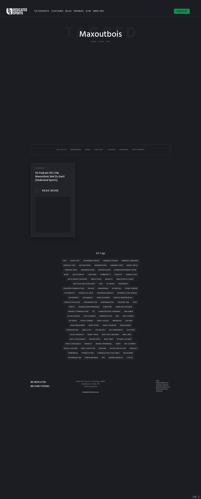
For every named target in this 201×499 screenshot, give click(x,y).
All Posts (61, 149)
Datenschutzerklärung (163, 387)
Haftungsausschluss (162, 389)
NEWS (88, 149)
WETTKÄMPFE (138, 149)
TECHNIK (111, 149)
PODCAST (99, 149)
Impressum (159, 391)
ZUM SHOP (182, 11)
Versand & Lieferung (162, 385)
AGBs (157, 381)
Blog (101, 42)
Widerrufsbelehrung (162, 383)
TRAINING (123, 149)
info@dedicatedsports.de (90, 392)
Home (93, 42)
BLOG (69, 11)
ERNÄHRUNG (76, 149)
